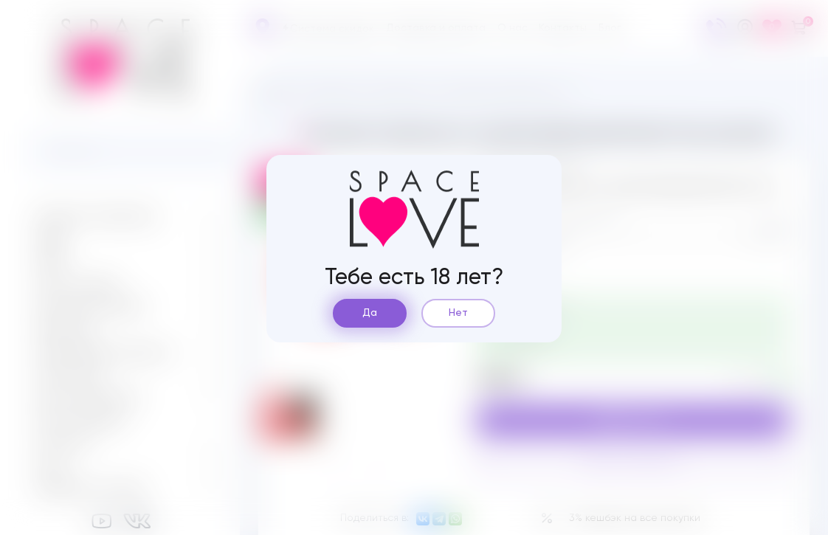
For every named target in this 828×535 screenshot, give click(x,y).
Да (369, 313)
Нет (458, 313)
